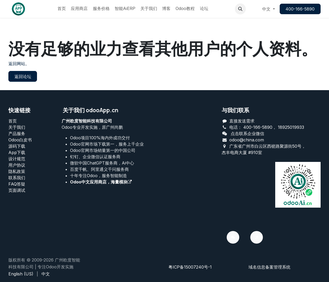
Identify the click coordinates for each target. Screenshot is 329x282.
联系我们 (16, 177)
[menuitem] (61, 9)
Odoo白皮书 (20, 139)
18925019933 (291, 127)
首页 (12, 121)
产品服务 (16, 133)
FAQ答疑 (16, 184)
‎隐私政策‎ (16, 171)
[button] (240, 8)
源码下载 (16, 146)
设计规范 (16, 158)
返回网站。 (18, 63)
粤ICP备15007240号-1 (190, 267)
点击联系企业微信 (247, 133)
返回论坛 (22, 76)
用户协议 (16, 165)
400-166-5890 (300, 9)
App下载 (16, 152)
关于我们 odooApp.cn (90, 110)
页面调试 (16, 190)
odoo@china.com (246, 139)
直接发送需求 (241, 121)
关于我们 (16, 127)
